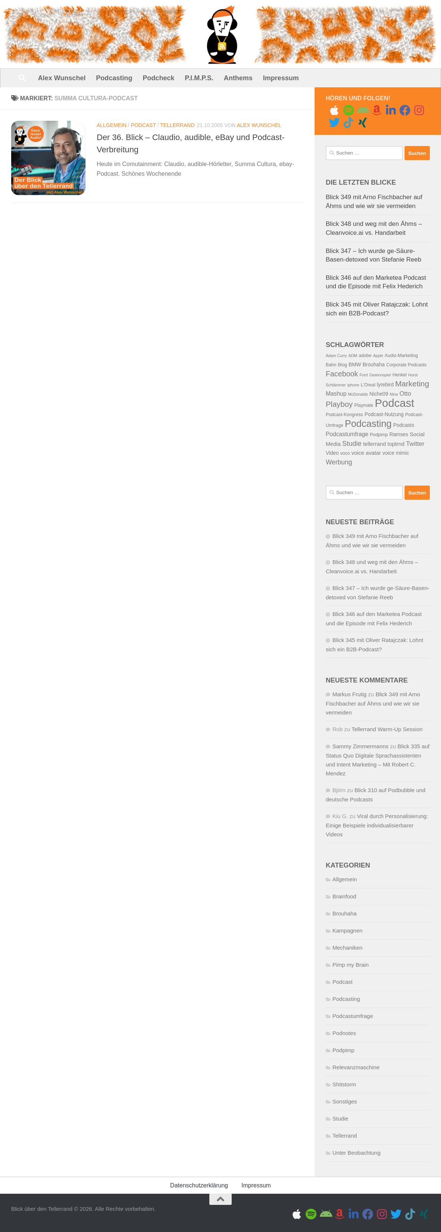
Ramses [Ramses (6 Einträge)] (398, 434)
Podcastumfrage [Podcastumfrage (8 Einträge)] (347, 434)
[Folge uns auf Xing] (362, 122)
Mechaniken (347, 947)
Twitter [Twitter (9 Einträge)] (415, 443)
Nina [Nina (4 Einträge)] (394, 394)
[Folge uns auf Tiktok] (348, 122)
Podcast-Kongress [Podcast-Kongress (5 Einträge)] (344, 414)
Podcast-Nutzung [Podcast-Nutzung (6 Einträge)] (383, 414)
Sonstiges (344, 1101)
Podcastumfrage (352, 1016)
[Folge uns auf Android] (362, 110)
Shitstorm (344, 1084)
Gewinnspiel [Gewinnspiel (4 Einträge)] (380, 375)
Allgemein (111, 125)
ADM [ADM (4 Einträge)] (352, 355)
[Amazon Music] (376, 110)
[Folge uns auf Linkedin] (390, 110)
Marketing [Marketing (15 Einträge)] (412, 383)
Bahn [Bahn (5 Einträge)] (331, 364)
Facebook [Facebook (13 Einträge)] (342, 374)
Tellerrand (177, 125)
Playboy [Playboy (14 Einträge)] (339, 404)
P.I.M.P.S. (199, 78)
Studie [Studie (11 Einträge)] (351, 443)
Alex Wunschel (62, 78)
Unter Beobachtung (356, 1153)
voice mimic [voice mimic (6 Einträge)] (396, 453)
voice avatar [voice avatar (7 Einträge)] (366, 453)
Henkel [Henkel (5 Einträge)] (399, 374)
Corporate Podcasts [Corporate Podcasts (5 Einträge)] (406, 364)
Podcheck (158, 78)
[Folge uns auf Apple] (334, 110)
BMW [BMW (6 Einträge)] (355, 364)
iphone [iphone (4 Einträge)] (353, 385)
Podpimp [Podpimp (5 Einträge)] (379, 434)
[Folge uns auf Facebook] (405, 110)
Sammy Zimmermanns (360, 746)
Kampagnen (347, 930)
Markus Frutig (349, 694)
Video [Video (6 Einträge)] (332, 453)
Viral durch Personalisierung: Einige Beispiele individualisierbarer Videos (377, 825)
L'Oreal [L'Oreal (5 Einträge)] (368, 385)
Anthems (238, 78)
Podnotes (344, 1033)
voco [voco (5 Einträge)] (345, 453)
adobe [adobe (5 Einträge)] (365, 355)
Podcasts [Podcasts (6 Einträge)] (403, 425)
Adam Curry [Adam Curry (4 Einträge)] (336, 355)
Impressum (281, 78)
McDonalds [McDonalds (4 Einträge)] (358, 394)
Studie (340, 1118)
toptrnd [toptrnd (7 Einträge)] (396, 444)
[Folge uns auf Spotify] (348, 110)
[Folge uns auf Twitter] (334, 122)
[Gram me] (419, 110)
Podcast (143, 125)
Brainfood (344, 896)
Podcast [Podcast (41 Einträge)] (394, 403)
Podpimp (343, 1050)
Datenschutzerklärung (199, 1185)
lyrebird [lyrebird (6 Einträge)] (385, 385)
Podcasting (114, 78)
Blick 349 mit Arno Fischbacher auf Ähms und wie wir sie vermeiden (373, 703)
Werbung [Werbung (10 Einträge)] (339, 462)
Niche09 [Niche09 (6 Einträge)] (379, 394)
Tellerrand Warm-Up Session (386, 729)
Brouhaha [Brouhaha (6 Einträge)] (373, 364)
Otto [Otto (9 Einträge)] (405, 393)
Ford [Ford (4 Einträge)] (364, 375)
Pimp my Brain (350, 965)
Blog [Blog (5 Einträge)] (342, 364)
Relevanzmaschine (356, 1067)
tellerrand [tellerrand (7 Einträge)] (374, 444)
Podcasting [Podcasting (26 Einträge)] (368, 423)
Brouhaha (344, 913)
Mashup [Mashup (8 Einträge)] (336, 393)
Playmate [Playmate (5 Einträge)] (363, 405)
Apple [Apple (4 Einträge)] (378, 355)
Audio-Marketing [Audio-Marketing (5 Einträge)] (401, 355)
